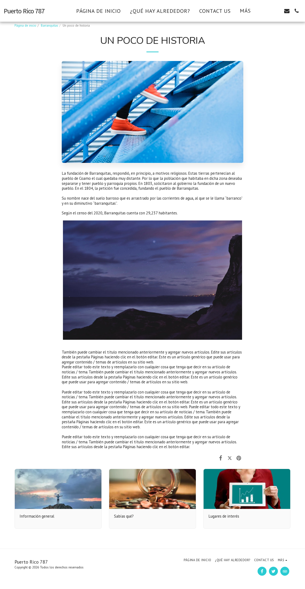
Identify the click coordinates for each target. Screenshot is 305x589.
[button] (267, 11)
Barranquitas (49, 25)
